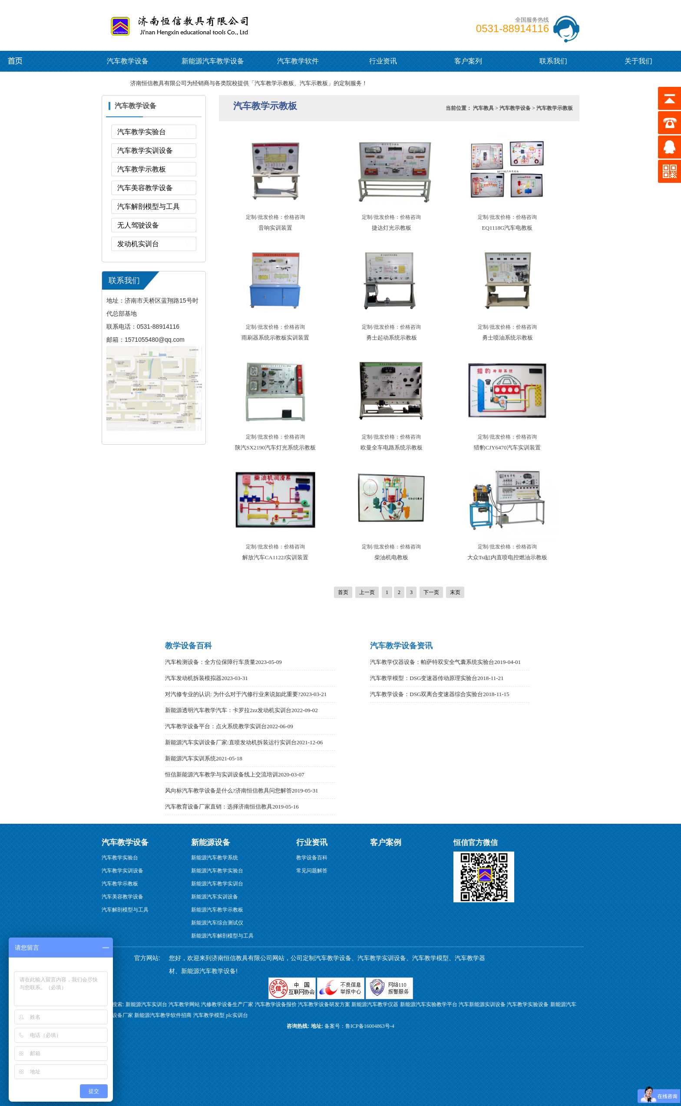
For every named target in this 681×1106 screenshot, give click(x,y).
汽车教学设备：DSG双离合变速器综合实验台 (426, 694)
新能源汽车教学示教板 (217, 910)
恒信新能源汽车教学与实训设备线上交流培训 (221, 774)
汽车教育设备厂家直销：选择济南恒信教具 (218, 806)
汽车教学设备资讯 (401, 645)
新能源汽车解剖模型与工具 (222, 936)
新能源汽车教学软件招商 (163, 1015)
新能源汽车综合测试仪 (217, 923)
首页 (343, 592)
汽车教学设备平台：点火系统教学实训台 (216, 726)
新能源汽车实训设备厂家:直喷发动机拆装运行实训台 (231, 742)
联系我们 (553, 61)
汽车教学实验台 (141, 131)
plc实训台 (237, 1015)
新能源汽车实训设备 (214, 897)
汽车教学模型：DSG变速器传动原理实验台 (423, 678)
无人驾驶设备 (138, 225)
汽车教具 (483, 108)
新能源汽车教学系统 (214, 858)
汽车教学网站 (184, 1004)
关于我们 (638, 61)
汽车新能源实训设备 (482, 1004)
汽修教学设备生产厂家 (227, 1004)
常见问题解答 (311, 871)
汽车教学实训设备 (145, 150)
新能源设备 (210, 842)
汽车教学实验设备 (528, 1004)
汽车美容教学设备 (145, 187)
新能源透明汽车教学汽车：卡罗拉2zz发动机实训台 (228, 710)
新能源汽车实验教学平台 (428, 1004)
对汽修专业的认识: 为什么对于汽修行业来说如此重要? (233, 694)
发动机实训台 (138, 244)
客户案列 (468, 61)
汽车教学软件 (298, 61)
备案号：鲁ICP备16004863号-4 (359, 1026)
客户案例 (385, 842)
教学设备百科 (188, 645)
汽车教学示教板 (141, 169)
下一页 (431, 592)
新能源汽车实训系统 (190, 758)
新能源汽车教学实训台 (217, 884)
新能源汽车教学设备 (23, 60)
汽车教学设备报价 (276, 1004)
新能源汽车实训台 (146, 1004)
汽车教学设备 (128, 23)
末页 (455, 592)
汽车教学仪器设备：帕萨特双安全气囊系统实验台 (432, 662)
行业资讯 (383, 61)
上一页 (367, 592)
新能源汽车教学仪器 (374, 1004)
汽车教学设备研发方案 (324, 1004)
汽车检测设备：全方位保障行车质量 (210, 662)
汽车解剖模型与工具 (148, 206)
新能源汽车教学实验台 (217, 871)
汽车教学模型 (209, 1015)
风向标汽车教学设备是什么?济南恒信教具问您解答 (228, 790)
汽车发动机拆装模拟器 (193, 678)
